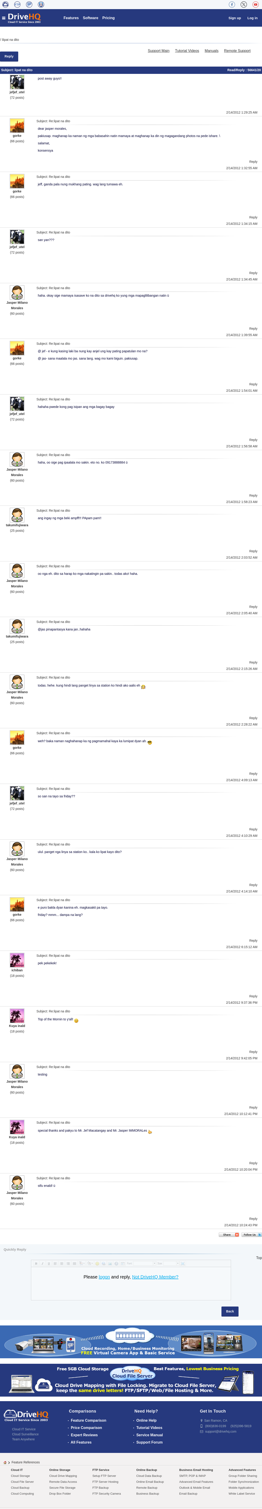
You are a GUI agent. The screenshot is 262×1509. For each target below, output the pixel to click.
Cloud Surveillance (25, 1434)
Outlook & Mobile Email (194, 1487)
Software (90, 18)
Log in (252, 18)
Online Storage (59, 1470)
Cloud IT (17, 1470)
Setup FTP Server (104, 1476)
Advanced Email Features (196, 1481)
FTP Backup (100, 1487)
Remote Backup (146, 1487)
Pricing (108, 18)
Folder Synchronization (244, 1481)
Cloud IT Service (24, 1429)
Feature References (26, 1462)
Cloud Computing (22, 1493)
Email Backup (188, 1493)
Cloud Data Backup (149, 1476)
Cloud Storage (20, 1476)
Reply (9, 56)
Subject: (8, 70)
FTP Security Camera (106, 1493)
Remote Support (237, 51)
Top (259, 1258)
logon (104, 1276)
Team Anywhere (23, 1439)
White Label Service (242, 1493)
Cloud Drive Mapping (63, 1476)
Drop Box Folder (60, 1493)
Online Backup (146, 1470)
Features (71, 18)
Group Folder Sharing (243, 1476)
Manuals (211, 51)
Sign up (235, 18)
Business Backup (147, 1493)
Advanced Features (242, 1470)
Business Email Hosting (196, 1470)
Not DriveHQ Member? (155, 1276)
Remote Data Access (63, 1481)
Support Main (159, 51)
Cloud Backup (20, 1487)
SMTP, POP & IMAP (192, 1476)
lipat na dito (11, 39)
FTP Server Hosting (105, 1481)
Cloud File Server (22, 1481)
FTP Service (100, 1470)
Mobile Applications (241, 1487)
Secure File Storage (62, 1487)
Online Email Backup (150, 1481)
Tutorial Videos (187, 51)
